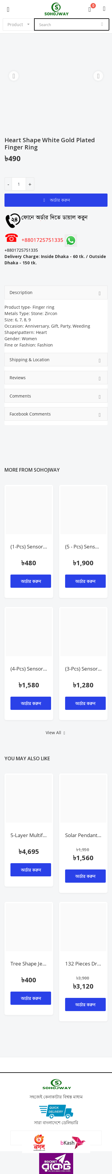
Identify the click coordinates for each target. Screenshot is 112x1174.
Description (56, 293)
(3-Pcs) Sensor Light (83, 668)
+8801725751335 (34, 239)
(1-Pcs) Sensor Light (28, 546)
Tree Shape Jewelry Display (28, 963)
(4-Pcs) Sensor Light (28, 668)
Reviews (56, 378)
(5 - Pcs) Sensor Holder (83, 546)
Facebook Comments (56, 415)
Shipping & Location (56, 360)
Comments (56, 397)
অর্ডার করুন (56, 200)
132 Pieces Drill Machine (83, 963)
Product (15, 24)
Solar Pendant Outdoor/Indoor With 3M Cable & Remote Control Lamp (83, 835)
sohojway (47, 470)
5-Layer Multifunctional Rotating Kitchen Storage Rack (28, 835)
